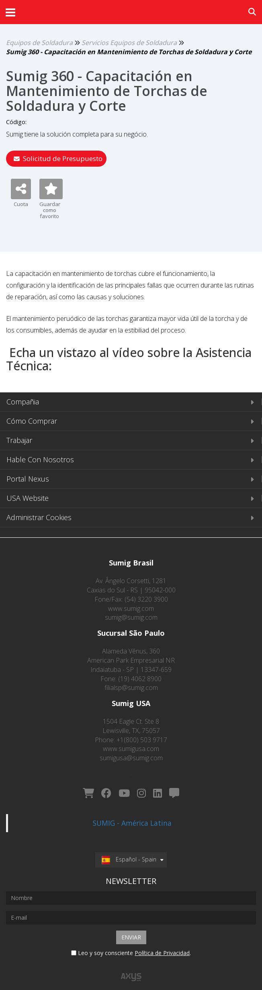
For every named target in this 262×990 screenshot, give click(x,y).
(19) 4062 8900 (140, 678)
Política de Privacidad (162, 943)
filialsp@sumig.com (131, 687)
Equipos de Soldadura (39, 42)
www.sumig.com (131, 608)
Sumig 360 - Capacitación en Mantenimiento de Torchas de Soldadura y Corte (129, 51)
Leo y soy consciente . (131, 943)
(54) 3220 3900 (146, 599)
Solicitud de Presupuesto (58, 158)
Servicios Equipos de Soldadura (129, 42)
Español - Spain (129, 850)
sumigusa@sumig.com (131, 757)
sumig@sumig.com (131, 617)
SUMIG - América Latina (132, 814)
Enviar (131, 927)
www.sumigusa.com (131, 748)
